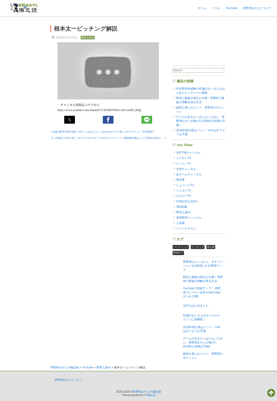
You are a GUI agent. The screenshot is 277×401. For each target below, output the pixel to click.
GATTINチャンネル (188, 152)
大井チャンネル (186, 168)
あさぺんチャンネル (189, 174)
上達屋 (180, 222)
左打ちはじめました (196, 305)
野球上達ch (87, 37)
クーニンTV (183, 163)
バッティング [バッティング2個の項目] (180, 246)
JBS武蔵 (181, 206)
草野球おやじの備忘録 (147, 391)
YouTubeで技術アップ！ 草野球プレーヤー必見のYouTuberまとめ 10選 (202, 292)
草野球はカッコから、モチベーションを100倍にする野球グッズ (203, 265)
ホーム (201, 8)
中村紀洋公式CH (186, 201)
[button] (69, 120)
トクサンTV (183, 158)
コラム (216, 8)
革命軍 (180, 179)
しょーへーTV (185, 185)
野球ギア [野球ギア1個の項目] (178, 252)
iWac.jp (150, 395)
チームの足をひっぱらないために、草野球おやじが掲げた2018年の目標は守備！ (200, 120)
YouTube (231, 8)
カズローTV (183, 195)
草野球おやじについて (257, 8)
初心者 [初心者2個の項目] (211, 246)
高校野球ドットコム (189, 217)
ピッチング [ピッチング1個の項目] (197, 246)
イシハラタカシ (186, 228)
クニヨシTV (183, 190)
